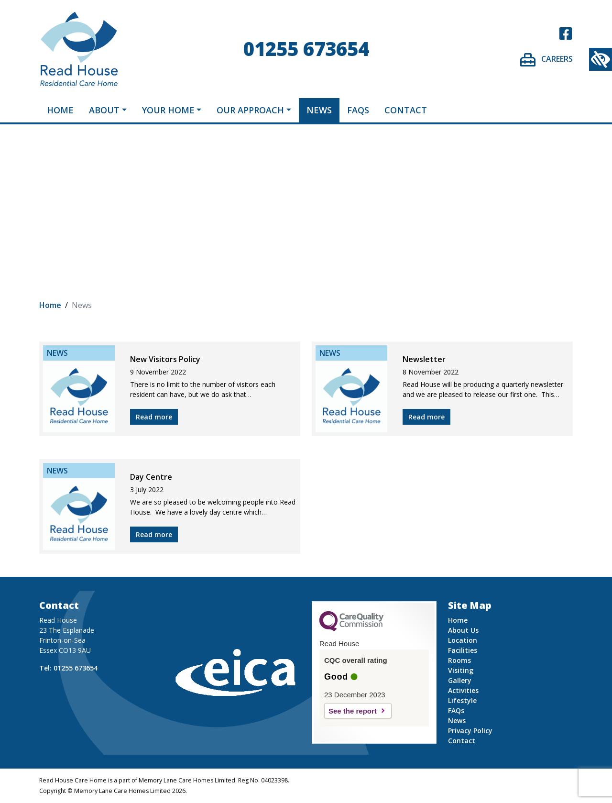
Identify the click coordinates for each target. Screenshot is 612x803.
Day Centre (151, 477)
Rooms (459, 660)
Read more (154, 416)
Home (60, 110)
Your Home (168, 110)
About (104, 110)
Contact (405, 110)
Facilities (462, 650)
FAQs (358, 110)
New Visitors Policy (165, 359)
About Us (463, 630)
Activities (463, 690)
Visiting (460, 670)
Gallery (459, 680)
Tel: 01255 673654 (68, 667)
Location (462, 640)
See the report (352, 711)
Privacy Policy (470, 730)
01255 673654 (306, 48)
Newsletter (424, 359)
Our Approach (250, 110)
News (319, 110)
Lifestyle (462, 700)
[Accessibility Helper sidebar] (600, 59)
